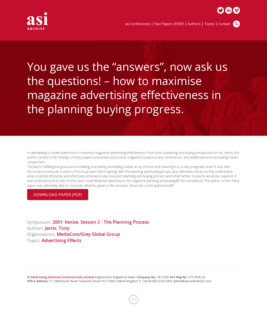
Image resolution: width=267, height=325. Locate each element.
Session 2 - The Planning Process (115, 222)
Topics (209, 24)
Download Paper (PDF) (57, 194)
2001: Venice (65, 222)
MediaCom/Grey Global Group (88, 234)
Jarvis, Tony (57, 228)
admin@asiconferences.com (192, 281)
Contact (224, 24)
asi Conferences (137, 24)
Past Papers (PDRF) (169, 24)
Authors (194, 24)
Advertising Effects (61, 240)
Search (236, 23)
